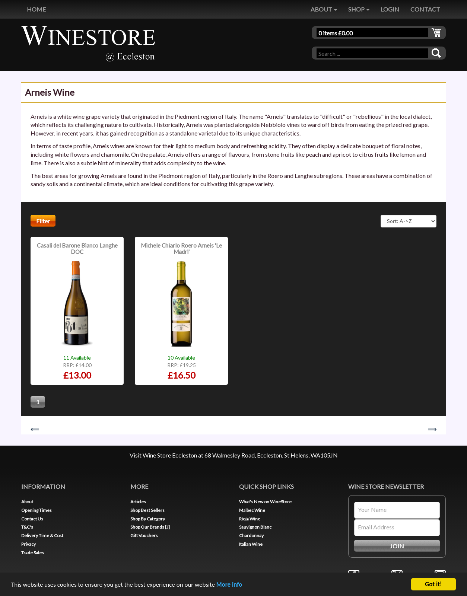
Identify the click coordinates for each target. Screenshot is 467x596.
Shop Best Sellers (147, 510)
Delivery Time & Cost (42, 535)
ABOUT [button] (324, 9)
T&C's (27, 527)
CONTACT (425, 9)
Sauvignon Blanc (255, 527)
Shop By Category (147, 519)
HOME (36, 9)
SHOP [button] (358, 9)
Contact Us (32, 519)
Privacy (28, 544)
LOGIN (390, 9)
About (27, 501)
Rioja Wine (249, 519)
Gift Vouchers (144, 535)
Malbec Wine (252, 510)
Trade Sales (32, 552)
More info (229, 585)
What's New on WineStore (265, 501)
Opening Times (36, 510)
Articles (138, 501)
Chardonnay (251, 535)
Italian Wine (251, 544)
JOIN (397, 545)
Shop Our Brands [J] (150, 527)
